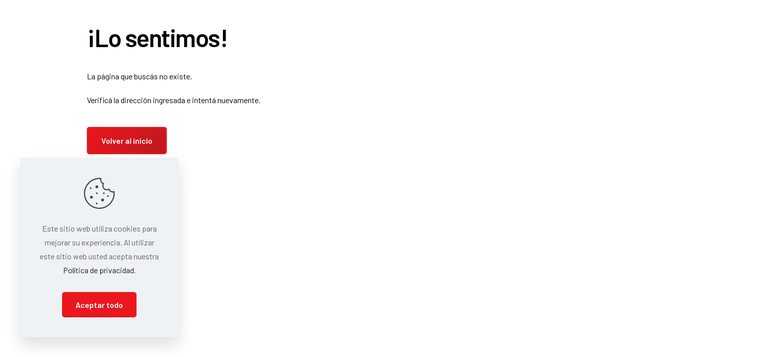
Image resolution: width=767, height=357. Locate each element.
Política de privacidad (98, 270)
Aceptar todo (99, 304)
